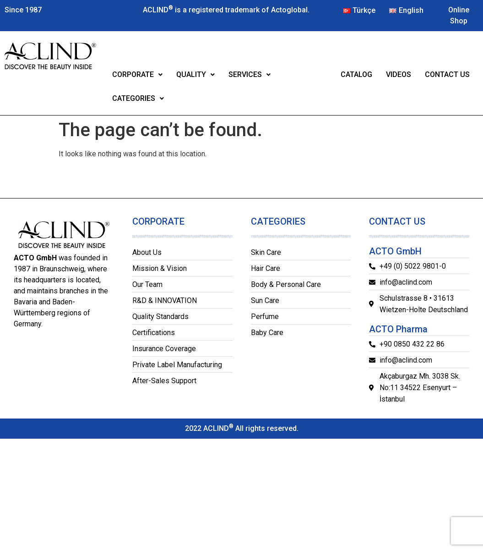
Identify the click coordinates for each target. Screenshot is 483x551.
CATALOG (356, 74)
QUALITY (195, 74)
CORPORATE (137, 74)
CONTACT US (447, 74)
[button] (137, 75)
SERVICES (249, 74)
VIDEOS (398, 74)
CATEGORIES (138, 98)
